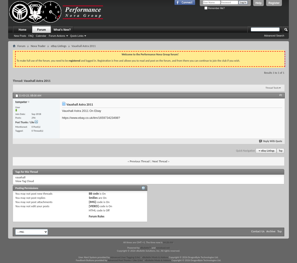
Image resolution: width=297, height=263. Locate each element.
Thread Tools (272, 87)
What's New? (62, 29)
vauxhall (20, 177)
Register (274, 3)
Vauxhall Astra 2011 (37, 81)
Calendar (41, 35)
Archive (270, 231)
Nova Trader (38, 46)
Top (280, 150)
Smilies (93, 198)
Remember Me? (214, 8)
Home (22, 29)
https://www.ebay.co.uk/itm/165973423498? (91, 118)
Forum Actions (57, 35)
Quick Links (77, 35)
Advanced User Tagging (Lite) (125, 257)
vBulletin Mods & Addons (155, 257)
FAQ (31, 35)
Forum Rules (96, 216)
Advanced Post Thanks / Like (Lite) (125, 260)
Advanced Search (274, 35)
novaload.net (163, 247)
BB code (94, 193)
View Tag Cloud (24, 181)
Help (258, 3)
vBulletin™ (145, 247)
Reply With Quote (270, 141)
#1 (280, 95)
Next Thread (159, 161)
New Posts (20, 35)
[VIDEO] (94, 206)
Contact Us (258, 231)
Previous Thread (139, 161)
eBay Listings (58, 46)
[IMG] (92, 202)
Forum (41, 29)
